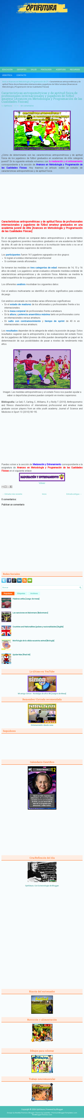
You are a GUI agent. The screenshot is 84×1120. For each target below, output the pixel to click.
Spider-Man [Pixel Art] (21, 655)
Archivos (34, 593)
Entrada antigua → (74, 494)
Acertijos (61, 70)
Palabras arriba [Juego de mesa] (26, 599)
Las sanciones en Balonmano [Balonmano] (30, 613)
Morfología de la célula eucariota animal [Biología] (33, 641)
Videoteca (7, 75)
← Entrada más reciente (12, 494)
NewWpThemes (21, 1113)
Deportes (21, 70)
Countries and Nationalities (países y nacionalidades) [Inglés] (38, 627)
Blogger (55, 886)
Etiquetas (21, 593)
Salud (34, 70)
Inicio (4, 82)
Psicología (46, 70)
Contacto (21, 75)
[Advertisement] (42, 45)
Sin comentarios (27, 106)
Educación (7, 70)
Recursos (75, 70)
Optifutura (8, 106)
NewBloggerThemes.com (42, 1115)
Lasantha (46, 1113)
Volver (42, 483)
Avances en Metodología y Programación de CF (28, 82)
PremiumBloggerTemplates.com (64, 1113)
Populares (8, 593)
